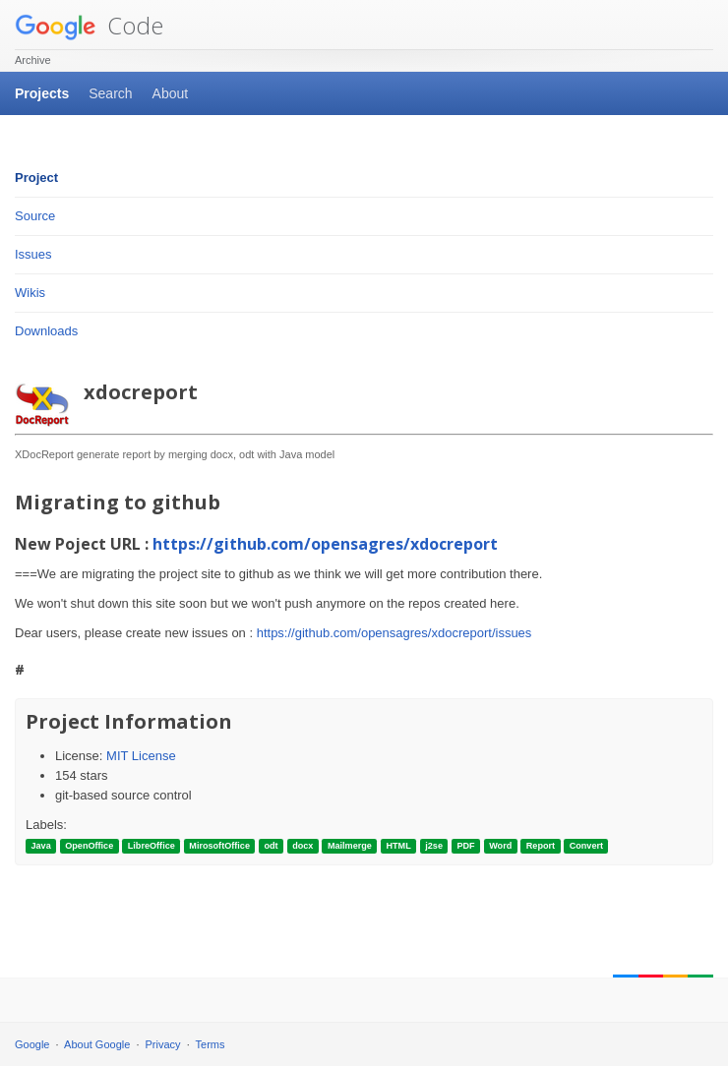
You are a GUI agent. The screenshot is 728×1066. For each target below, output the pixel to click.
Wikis (30, 292)
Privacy (163, 1044)
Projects (42, 93)
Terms (210, 1044)
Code (89, 25)
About (170, 93)
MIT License (141, 755)
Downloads (46, 331)
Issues (33, 254)
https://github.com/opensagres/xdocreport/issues (394, 632)
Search (110, 93)
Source (35, 215)
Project (36, 177)
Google (32, 1044)
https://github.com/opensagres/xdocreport (325, 544)
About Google (97, 1044)
